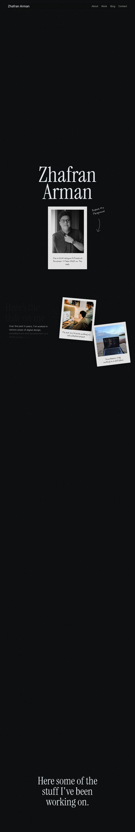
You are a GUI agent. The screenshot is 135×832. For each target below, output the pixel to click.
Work (104, 6)
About (95, 6)
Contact (122, 6)
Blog (112, 6)
